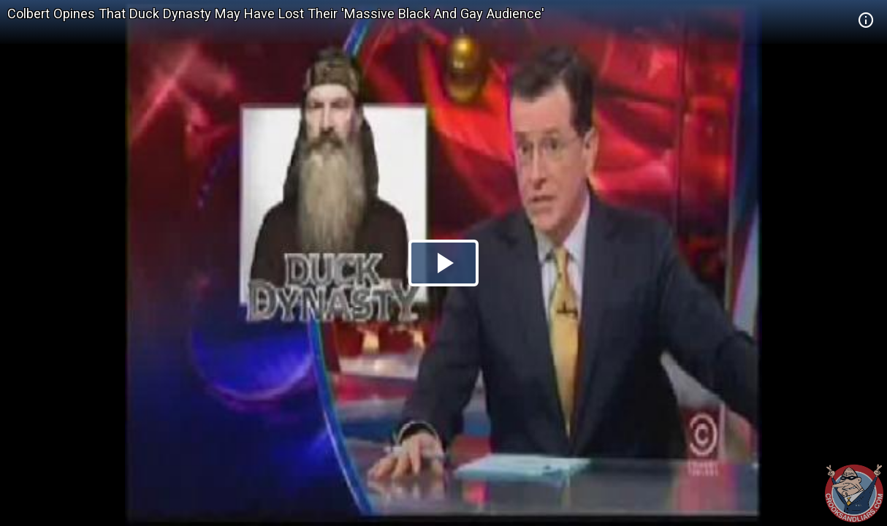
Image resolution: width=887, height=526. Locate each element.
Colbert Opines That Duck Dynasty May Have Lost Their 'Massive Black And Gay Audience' (275, 13)
